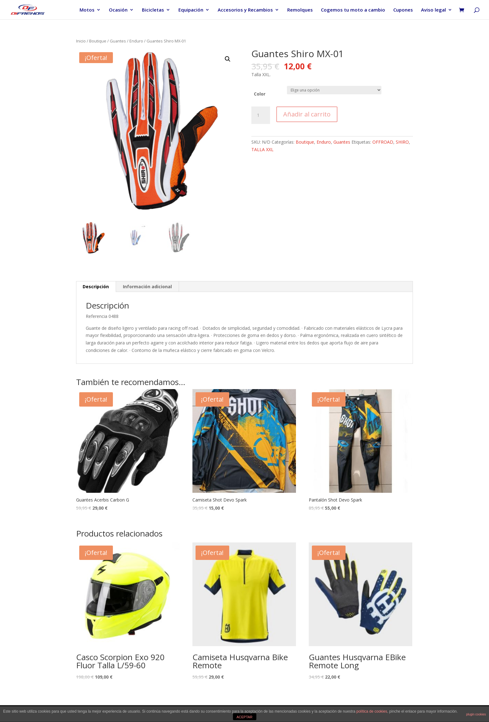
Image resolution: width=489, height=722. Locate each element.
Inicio (81, 41)
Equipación (190, 10)
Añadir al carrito (307, 114)
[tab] (96, 286)
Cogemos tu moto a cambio (353, 10)
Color (259, 94)
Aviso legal (433, 10)
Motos (87, 10)
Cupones (403, 10)
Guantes (118, 41)
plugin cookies (476, 714)
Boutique (97, 41)
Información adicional (147, 286)
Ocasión (118, 10)
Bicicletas (153, 10)
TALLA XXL (262, 149)
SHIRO (402, 142)
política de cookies (371, 711)
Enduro (136, 41)
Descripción (96, 286)
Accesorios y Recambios (245, 10)
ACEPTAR (244, 717)
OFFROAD (382, 142)
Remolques (300, 10)
